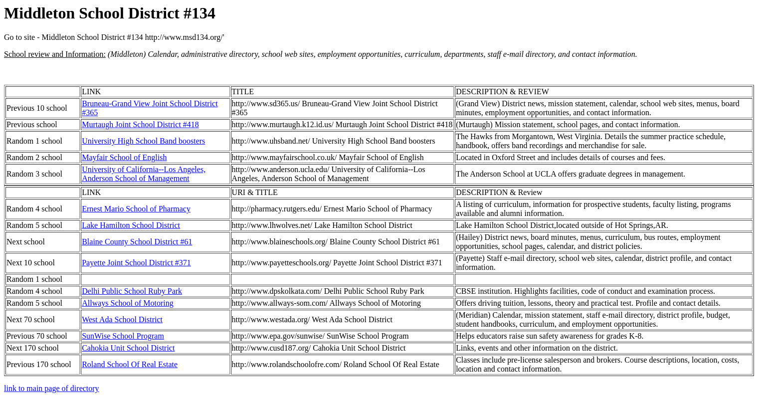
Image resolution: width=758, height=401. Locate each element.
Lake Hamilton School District (131, 225)
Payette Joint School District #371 (136, 262)
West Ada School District (122, 319)
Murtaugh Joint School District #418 (140, 124)
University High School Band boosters (143, 141)
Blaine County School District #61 (137, 241)
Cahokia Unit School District (128, 348)
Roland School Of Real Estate (130, 364)
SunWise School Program (123, 336)
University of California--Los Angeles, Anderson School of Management (143, 174)
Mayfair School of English (124, 157)
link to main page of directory (51, 388)
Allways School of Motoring (128, 303)
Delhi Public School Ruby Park (132, 291)
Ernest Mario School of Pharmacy (136, 208)
